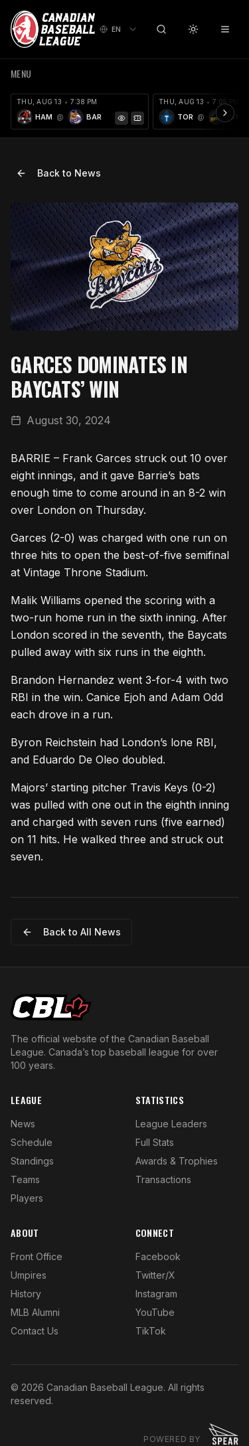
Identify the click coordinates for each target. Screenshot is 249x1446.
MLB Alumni (35, 1312)
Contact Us (34, 1330)
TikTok (150, 1330)
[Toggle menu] (225, 29)
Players (27, 1198)
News (23, 1123)
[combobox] (119, 29)
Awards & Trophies (176, 1160)
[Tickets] (137, 118)
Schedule (31, 1142)
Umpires (28, 1275)
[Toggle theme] (193, 29)
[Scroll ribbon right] (225, 113)
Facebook (158, 1256)
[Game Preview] (121, 118)
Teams (25, 1179)
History (26, 1293)
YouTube (155, 1312)
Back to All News (71, 931)
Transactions (163, 1179)
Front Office (36, 1256)
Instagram (156, 1293)
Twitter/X (155, 1275)
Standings (32, 1160)
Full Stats (154, 1142)
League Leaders (171, 1123)
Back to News (58, 173)
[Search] (161, 29)
